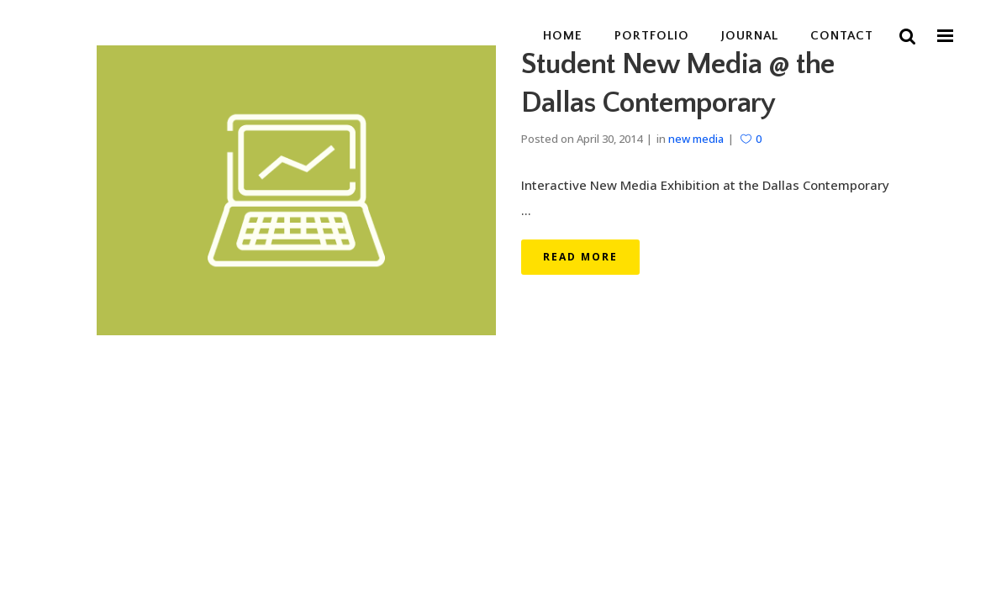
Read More (580, 257)
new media (696, 138)
